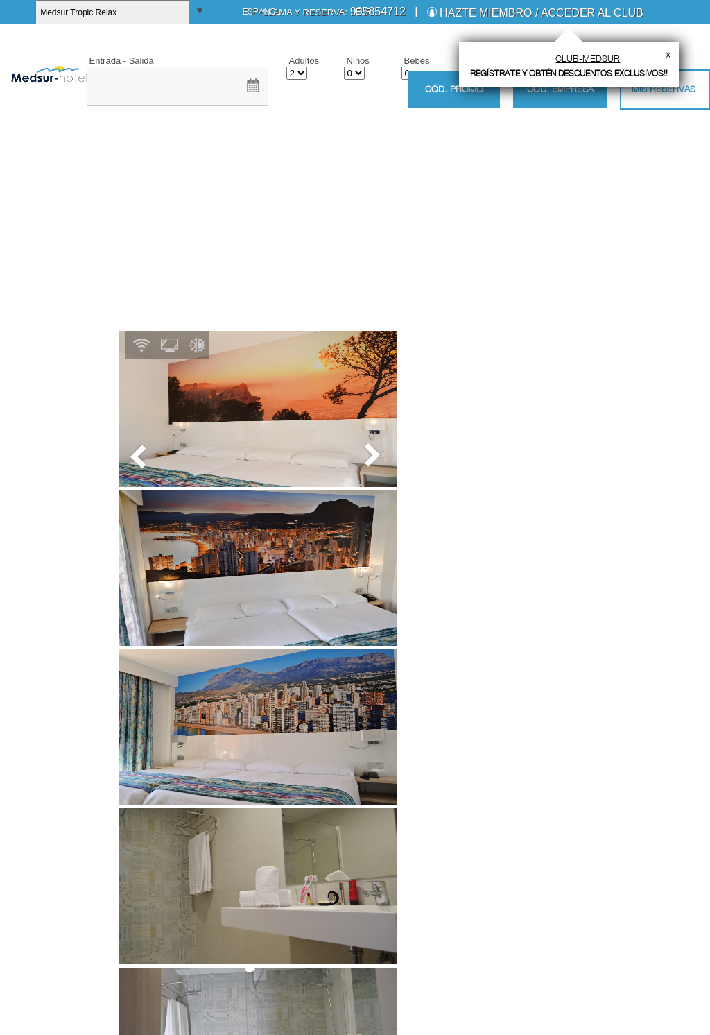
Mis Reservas (663, 88)
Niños (358, 60)
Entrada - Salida (121, 60)
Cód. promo (454, 89)
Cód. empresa (560, 88)
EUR (364, 11)
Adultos (304, 60)
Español (261, 11)
